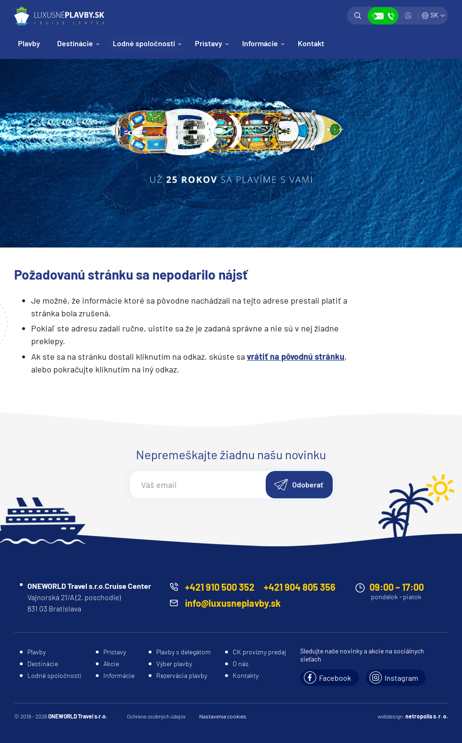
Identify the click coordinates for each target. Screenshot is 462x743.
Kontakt (311, 43)
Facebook (335, 677)
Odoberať (307, 484)
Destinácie (75, 43)
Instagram (401, 677)
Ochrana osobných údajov (156, 716)
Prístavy (208, 43)
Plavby (29, 43)
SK (434, 15)
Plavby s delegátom (183, 652)
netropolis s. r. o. (426, 716)
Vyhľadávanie (358, 15)
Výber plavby (174, 664)
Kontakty (246, 675)
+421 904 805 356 (300, 587)
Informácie (260, 43)
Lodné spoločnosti (144, 43)
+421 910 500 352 (219, 587)
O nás (241, 664)
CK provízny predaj (259, 652)
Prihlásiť (408, 15)
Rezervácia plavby (181, 675)
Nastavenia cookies (222, 716)
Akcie (111, 664)
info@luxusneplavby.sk (233, 603)
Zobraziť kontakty (383, 16)
